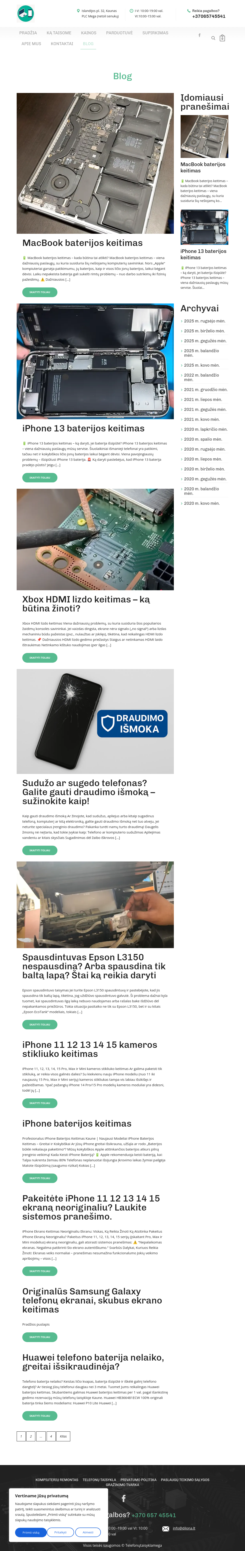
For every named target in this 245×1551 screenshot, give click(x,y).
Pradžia (24, 34)
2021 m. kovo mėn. (202, 411)
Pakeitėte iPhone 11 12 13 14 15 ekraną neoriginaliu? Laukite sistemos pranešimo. (91, 1200)
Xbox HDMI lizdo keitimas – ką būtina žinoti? (86, 596)
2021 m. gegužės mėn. (205, 401)
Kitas (63, 1430)
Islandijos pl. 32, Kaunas (99, 11)
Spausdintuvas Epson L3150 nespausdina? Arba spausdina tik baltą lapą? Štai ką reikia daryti (94, 958)
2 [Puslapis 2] (31, 1430)
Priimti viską (86, 1532)
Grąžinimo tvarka (122, 1479)
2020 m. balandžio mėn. (201, 483)
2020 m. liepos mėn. (203, 451)
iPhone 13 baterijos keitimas (83, 420)
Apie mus (144, 34)
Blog (186, 34)
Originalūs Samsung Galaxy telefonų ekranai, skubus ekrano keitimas (92, 1293)
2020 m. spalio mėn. (203, 431)
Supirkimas (120, 34)
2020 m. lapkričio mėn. (206, 421)
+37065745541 (209, 16)
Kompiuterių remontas (53, 1474)
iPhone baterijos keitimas (77, 1116)
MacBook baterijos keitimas (82, 234)
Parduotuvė (92, 34)
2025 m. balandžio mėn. (201, 345)
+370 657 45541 (153, 1509)
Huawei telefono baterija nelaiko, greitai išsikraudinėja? (93, 1355)
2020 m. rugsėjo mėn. (205, 441)
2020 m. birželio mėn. (204, 461)
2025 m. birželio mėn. (204, 323)
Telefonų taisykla (98, 1474)
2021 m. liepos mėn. (203, 391)
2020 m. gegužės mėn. (205, 471)
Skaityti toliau (43, 284)
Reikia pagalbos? (206, 11)
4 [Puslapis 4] (51, 1430)
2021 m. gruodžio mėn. (206, 382)
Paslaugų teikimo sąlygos (188, 1474)
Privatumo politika (139, 1474)
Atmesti (56, 1532)
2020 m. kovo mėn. (202, 495)
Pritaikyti (28, 1532)
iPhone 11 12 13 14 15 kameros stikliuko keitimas (89, 1042)
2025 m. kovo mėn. (202, 357)
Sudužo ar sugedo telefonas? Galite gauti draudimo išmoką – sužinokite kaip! (88, 784)
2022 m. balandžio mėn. (201, 370)
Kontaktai (167, 34)
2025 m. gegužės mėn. (205, 333)
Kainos (69, 34)
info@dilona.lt (184, 1522)
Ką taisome (47, 34)
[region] (58, 1516)
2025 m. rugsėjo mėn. (205, 313)
